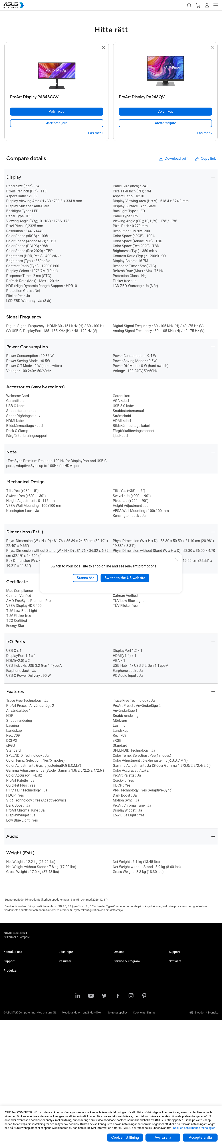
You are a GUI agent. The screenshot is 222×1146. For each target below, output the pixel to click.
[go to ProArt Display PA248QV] (165, 71)
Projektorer (10, 1036)
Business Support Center (184, 956)
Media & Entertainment (73, 1006)
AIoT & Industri (13, 1063)
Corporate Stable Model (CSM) (133, 986)
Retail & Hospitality (70, 976)
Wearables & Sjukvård (17, 1083)
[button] (189, 5)
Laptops (9, 1009)
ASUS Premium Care (16, 993)
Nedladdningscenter (16, 986)
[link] (56, 123)
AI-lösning (65, 1026)
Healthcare (66, 982)
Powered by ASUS (125, 993)
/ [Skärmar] (35, 933)
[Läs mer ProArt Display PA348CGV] (95, 133)
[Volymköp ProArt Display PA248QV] (165, 112)
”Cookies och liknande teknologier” (194, 1128)
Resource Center (69, 1043)
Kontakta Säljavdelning (18, 956)
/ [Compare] (48, 933)
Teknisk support (14, 979)
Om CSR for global (125, 962)
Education (65, 969)
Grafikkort (10, 1056)
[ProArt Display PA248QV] (165, 96)
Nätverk (8, 1070)
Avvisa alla (163, 1137)
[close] (176, 559)
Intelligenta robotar (15, 1090)
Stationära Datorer (15, 1016)
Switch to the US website (125, 578)
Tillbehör (9, 1096)
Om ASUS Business (126, 956)
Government (66, 1020)
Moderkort (10, 1050)
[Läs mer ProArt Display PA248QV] (204, 133)
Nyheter (64, 1057)
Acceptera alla (200, 1137)
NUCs (7, 1023)
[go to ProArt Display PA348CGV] (56, 71)
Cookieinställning (125, 1137)
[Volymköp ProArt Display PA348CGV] (56, 112)
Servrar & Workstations (18, 1043)
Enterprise (65, 962)
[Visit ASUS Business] (16, 934)
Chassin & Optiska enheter (20, 1076)
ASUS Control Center (181, 979)
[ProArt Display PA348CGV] (56, 96)
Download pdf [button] (172, 158)
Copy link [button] (205, 158)
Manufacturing (68, 989)
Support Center (13, 973)
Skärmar (9, 1030)
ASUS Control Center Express (187, 986)
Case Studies (67, 1050)
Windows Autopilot (180, 993)
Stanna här (85, 578)
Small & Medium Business (75, 956)
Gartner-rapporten (70, 1063)
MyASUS (174, 973)
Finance (64, 1013)
